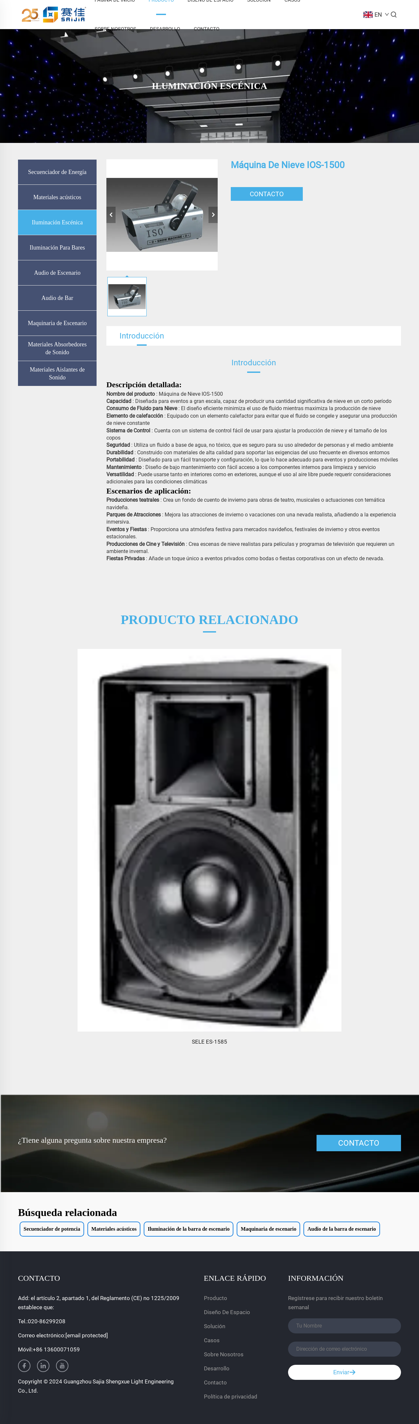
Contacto (206, 29)
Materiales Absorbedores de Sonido (57, 348)
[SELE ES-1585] (209, 840)
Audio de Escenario (57, 272)
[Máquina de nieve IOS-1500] (162, 214)
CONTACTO (267, 194)
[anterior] (111, 215)
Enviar (344, 1372)
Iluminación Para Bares (57, 247)
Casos (212, 1340)
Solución (214, 1326)
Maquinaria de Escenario (57, 323)
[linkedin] (43, 1366)
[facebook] (24, 1366)
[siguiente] (213, 215)
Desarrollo (165, 29)
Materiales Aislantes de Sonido (57, 373)
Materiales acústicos (57, 197)
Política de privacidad (230, 1396)
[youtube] (62, 1366)
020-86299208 (46, 1321)
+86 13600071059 (56, 1349)
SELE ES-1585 (209, 1041)
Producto (215, 1298)
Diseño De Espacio (227, 1312)
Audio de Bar (57, 298)
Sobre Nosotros (115, 29)
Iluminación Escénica (57, 222)
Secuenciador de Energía (57, 172)
